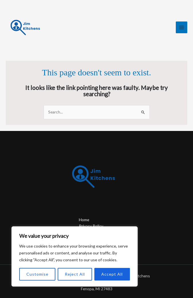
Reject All (75, 274)
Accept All (112, 274)
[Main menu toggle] (182, 27)
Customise (37, 274)
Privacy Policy (91, 225)
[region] (74, 256)
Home (84, 219)
